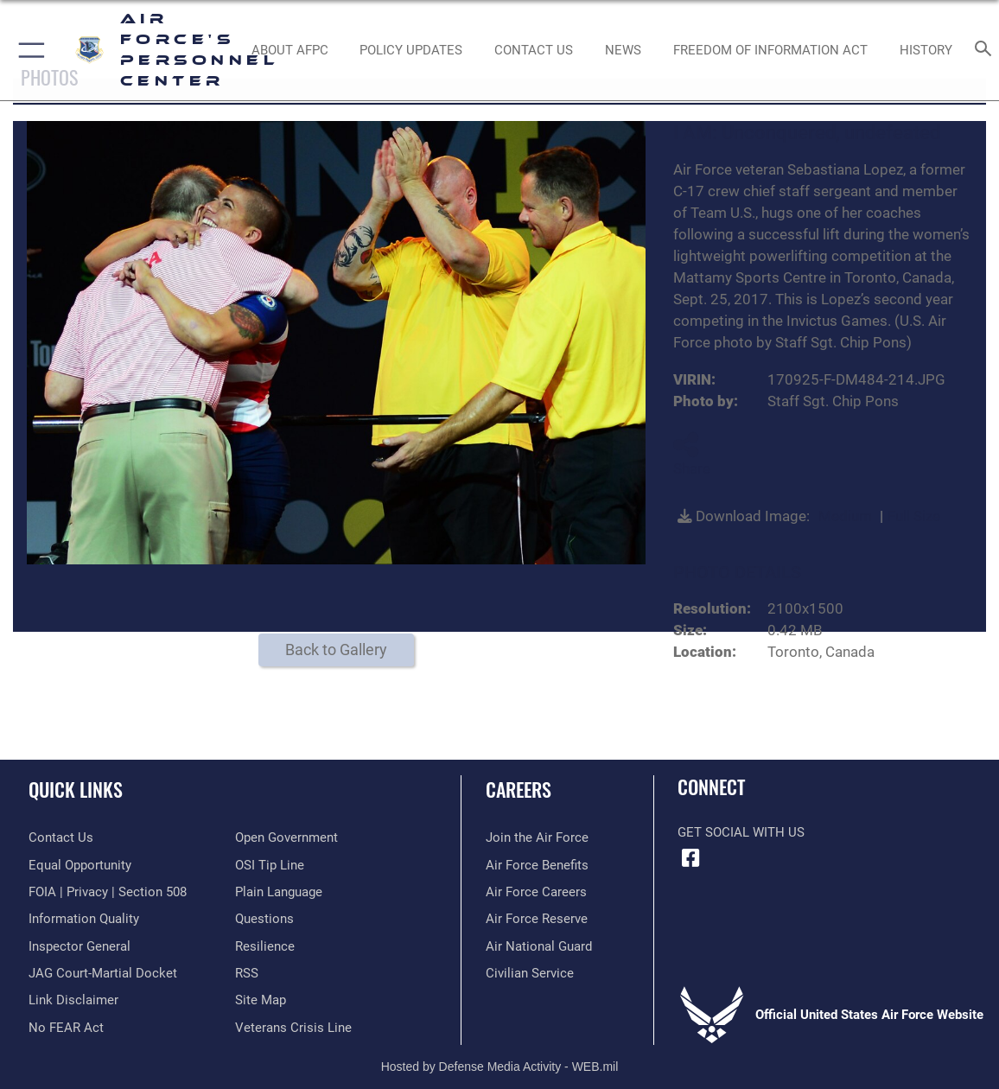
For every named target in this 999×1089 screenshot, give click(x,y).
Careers (518, 789)
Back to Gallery (336, 649)
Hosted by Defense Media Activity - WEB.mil (500, 1066)
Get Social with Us (741, 832)
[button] (28, 50)
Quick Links (76, 789)
